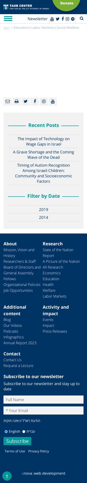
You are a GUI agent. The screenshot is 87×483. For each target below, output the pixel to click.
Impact (48, 325)
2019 (43, 209)
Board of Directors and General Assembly (22, 270)
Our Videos (12, 325)
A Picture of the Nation (61, 261)
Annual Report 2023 (19, 342)
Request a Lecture (18, 365)
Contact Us (12, 359)
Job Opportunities (18, 290)
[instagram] (67, 19)
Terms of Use (15, 451)
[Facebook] (62, 19)
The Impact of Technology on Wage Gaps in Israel (44, 141)
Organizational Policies (21, 284)
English (12, 431)
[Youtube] (52, 19)
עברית (28, 431)
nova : (28, 473)
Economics (52, 273)
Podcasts (10, 331)
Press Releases (55, 331)
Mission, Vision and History (19, 252)
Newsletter (38, 18)
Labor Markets (54, 296)
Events (48, 319)
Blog (7, 319)
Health (48, 284)
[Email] (7, 101)
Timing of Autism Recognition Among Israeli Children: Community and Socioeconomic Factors (43, 173)
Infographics (13, 337)
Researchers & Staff (19, 261)
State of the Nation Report (58, 252)
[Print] (17, 101)
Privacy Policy (38, 451)
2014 (43, 217)
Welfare (49, 290)
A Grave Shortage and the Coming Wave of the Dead (43, 154)
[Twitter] (58, 19)
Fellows (9, 278)
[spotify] (72, 19)
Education (51, 278)
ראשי (6, 28)
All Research (53, 267)
